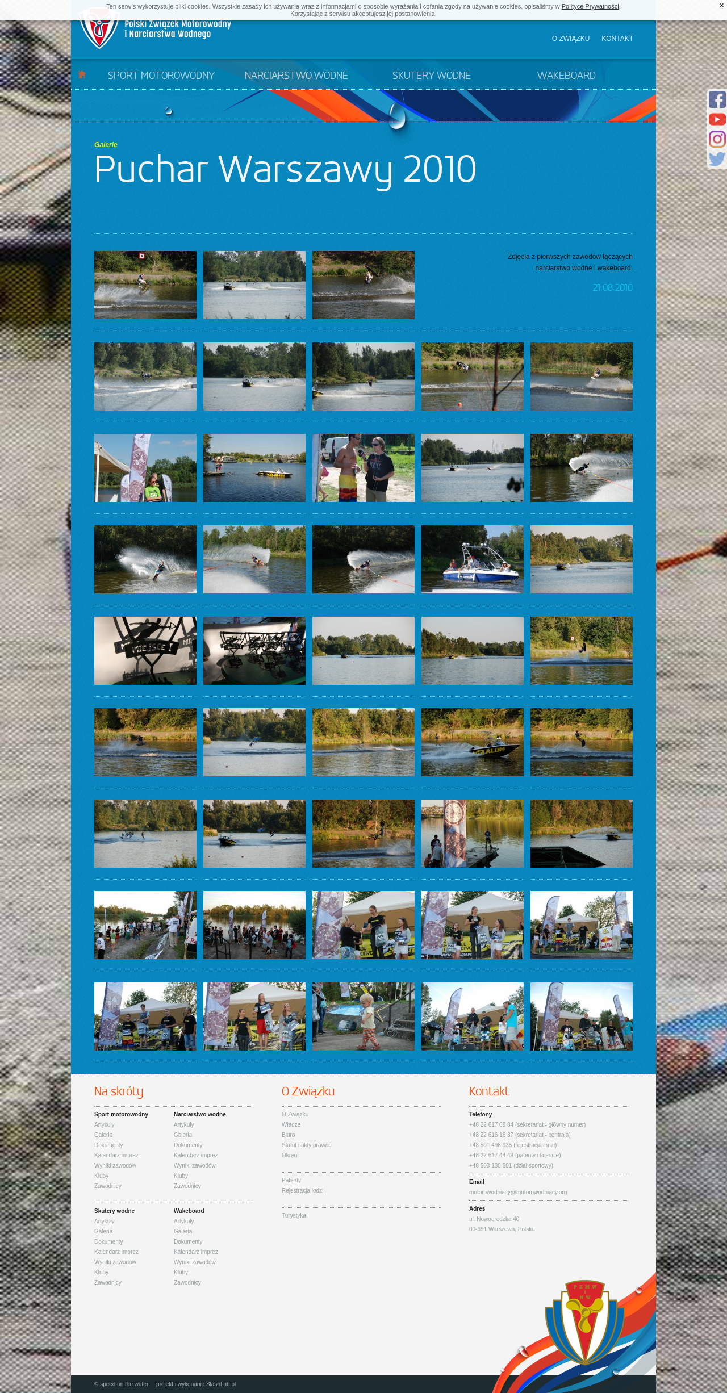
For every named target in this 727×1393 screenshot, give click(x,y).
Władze (291, 1125)
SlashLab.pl (221, 1384)
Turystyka (294, 1215)
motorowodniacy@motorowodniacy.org (518, 1192)
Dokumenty (108, 1145)
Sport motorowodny (161, 76)
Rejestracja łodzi (302, 1190)
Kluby (101, 1176)
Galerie (106, 145)
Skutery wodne (431, 76)
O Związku (295, 1114)
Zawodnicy (108, 1186)
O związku (571, 39)
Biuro (288, 1135)
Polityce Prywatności (590, 6)
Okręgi (290, 1155)
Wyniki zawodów (115, 1165)
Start (82, 74)
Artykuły (104, 1125)
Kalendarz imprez (116, 1155)
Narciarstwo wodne (296, 76)
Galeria (103, 1135)
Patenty (291, 1180)
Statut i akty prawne (307, 1145)
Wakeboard (566, 76)
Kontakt (617, 39)
